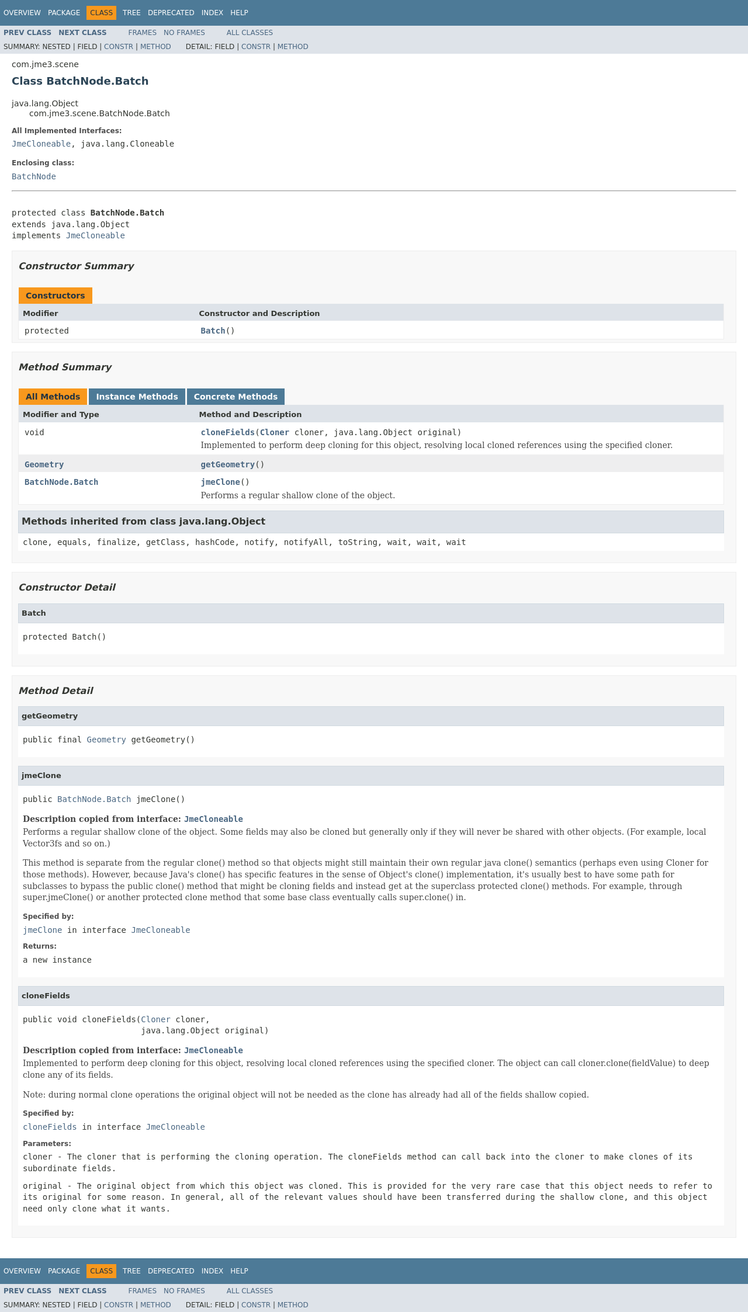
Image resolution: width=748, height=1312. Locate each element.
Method (155, 47)
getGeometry (228, 464)
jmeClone (220, 482)
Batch (213, 330)
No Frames (184, 33)
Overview (22, 13)
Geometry (44, 464)
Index (213, 13)
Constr (118, 47)
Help (239, 13)
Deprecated (171, 13)
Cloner (275, 432)
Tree (132, 13)
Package (64, 13)
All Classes (250, 33)
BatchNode (34, 176)
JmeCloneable (41, 143)
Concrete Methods (236, 396)
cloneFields (228, 432)
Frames (143, 33)
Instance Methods (137, 396)
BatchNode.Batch (61, 482)
